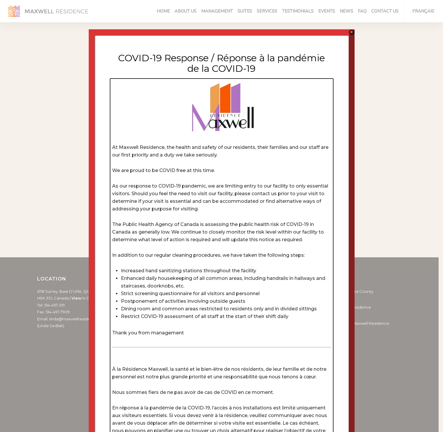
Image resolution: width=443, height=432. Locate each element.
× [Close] (351, 32)
